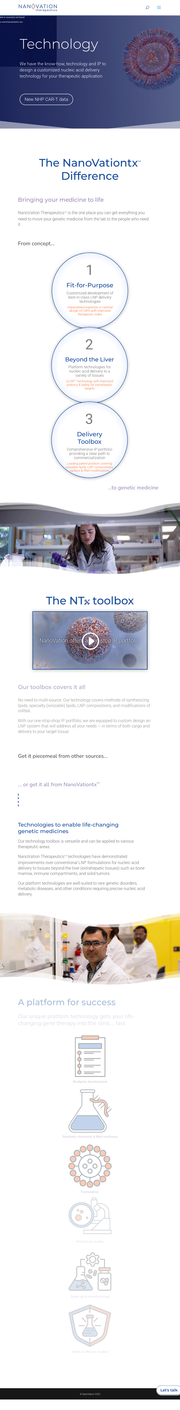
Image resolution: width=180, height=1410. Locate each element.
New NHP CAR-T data (46, 99)
